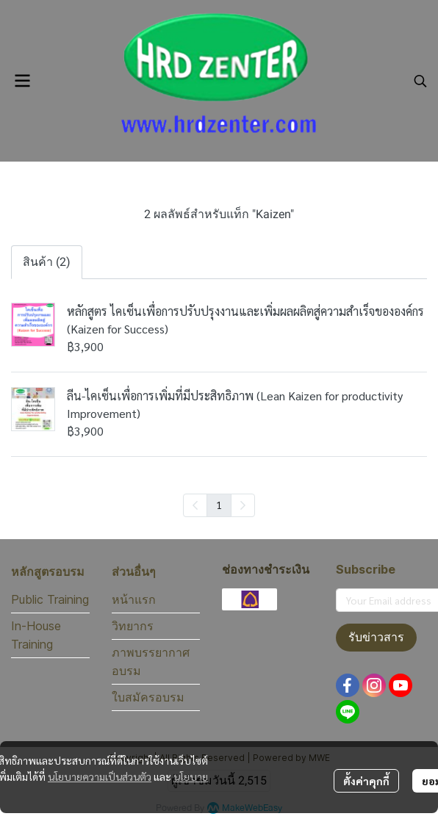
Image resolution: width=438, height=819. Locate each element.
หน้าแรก (134, 599)
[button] (420, 81)
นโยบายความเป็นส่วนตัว (99, 776)
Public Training (50, 599)
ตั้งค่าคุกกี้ (366, 780)
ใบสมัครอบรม (148, 697)
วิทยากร (133, 625)
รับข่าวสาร (376, 637)
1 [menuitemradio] (219, 504)
